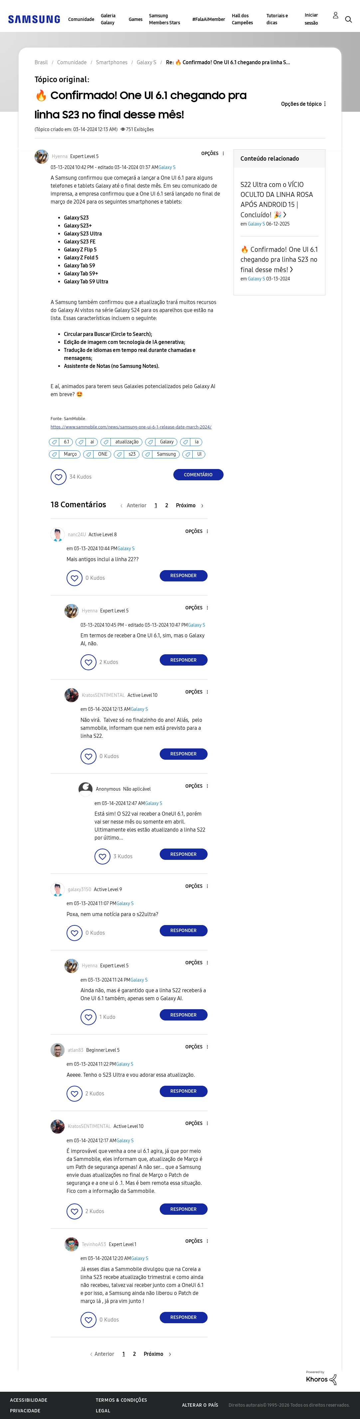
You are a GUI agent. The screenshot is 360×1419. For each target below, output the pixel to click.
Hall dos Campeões (242, 19)
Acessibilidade (28, 1400)
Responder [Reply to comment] (183, 575)
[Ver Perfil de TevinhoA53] (94, 1244)
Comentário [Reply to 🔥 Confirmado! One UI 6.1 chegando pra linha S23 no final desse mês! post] (198, 475)
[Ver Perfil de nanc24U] (77, 535)
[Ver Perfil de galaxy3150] (79, 889)
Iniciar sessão (311, 19)
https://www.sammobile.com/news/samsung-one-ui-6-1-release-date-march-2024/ (131, 427)
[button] (212, 154)
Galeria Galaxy (108, 19)
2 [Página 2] (166, 505)
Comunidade (81, 19)
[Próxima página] (190, 505)
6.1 (66, 442)
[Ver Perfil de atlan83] (76, 1050)
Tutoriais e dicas (277, 19)
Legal (103, 1411)
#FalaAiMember (208, 19)
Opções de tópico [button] (301, 104)
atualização (127, 442)
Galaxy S (167, 167)
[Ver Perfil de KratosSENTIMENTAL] (103, 695)
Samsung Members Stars (164, 19)
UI (199, 454)
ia (197, 442)
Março (70, 454)
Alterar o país (200, 1405)
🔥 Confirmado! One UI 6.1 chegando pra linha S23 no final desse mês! (279, 259)
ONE (102, 454)
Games (135, 19)
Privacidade (25, 1411)
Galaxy (167, 442)
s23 (132, 454)
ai (92, 442)
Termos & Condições (121, 1400)
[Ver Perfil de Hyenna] (60, 156)
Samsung (166, 454)
